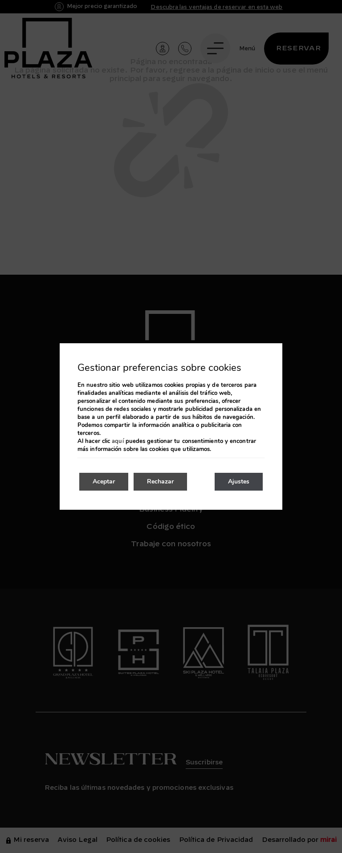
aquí (117, 441)
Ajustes (238, 481)
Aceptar (104, 481)
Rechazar (160, 481)
